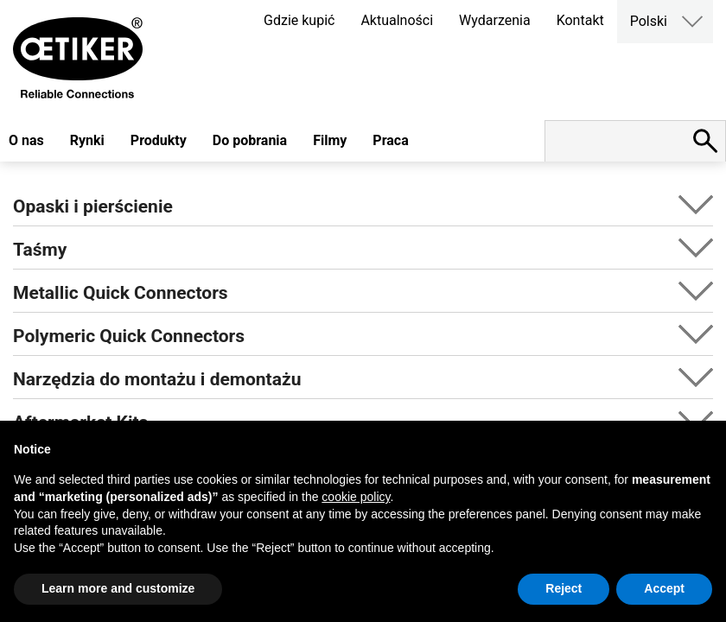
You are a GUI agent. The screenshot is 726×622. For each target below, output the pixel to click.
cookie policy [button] (356, 497)
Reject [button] (563, 588)
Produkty (159, 140)
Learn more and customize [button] (117, 588)
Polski (648, 21)
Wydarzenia (495, 20)
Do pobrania (250, 140)
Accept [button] (664, 588)
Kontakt (580, 20)
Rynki (87, 140)
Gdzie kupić (299, 20)
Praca (390, 140)
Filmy (330, 140)
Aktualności (396, 20)
